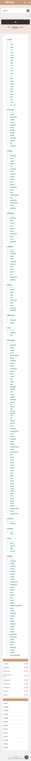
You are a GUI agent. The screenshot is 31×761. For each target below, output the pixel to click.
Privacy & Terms (19, 758)
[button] (25, 2)
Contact (10, 758)
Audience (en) (6, 683)
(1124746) (5, 740)
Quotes (21, 27)
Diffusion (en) (6, 671)
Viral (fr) (5, 695)
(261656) (5, 725)
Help (13, 758)
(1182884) (5, 710)
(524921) (5, 732)
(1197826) (5, 707)
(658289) (5, 714)
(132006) (5, 744)
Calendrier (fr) (6, 680)
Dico (9, 27)
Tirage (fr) (6, 663)
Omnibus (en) (6, 687)
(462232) (5, 703)
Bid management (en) (7, 675)
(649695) (5, 747)
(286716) (5, 721)
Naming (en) (6, 667)
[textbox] (15, 10)
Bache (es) (6, 691)
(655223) (5, 729)
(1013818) (5, 718)
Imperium (15, 757)
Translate (15, 27)
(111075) (5, 736)
